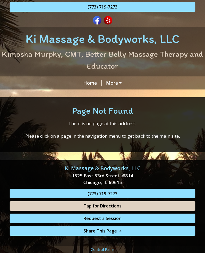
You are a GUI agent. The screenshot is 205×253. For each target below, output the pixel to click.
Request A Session (37, 94)
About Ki (109, 94)
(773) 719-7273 (102, 7)
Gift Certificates (147, 94)
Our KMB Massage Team (44, 105)
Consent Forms (98, 105)
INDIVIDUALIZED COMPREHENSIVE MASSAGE (91, 83)
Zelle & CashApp (140, 105)
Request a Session (102, 241)
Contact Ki (79, 94)
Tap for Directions (102, 228)
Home (23, 83)
